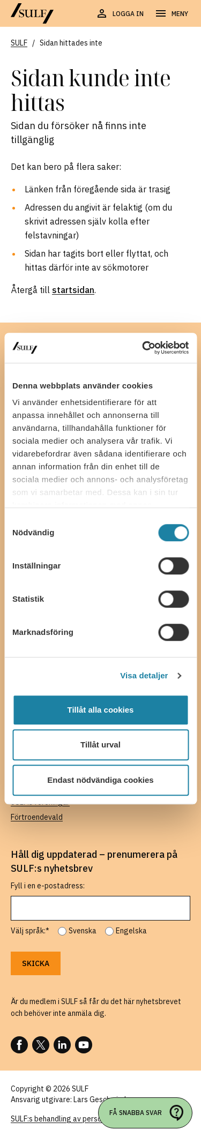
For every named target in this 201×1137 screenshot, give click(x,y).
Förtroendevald (37, 817)
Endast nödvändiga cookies (100, 779)
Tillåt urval (100, 744)
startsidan (73, 290)
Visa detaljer (144, 675)
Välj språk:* (30, 931)
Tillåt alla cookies (101, 709)
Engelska (131, 931)
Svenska (82, 931)
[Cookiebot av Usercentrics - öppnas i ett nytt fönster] (143, 348)
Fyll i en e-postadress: (48, 886)
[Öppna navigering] (171, 14)
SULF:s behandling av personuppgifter (74, 1119)
